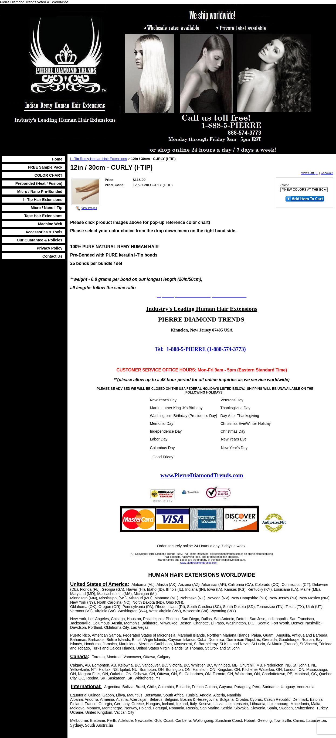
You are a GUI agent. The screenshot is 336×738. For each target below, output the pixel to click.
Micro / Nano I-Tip (46, 208)
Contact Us (52, 256)
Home (57, 159)
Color (284, 185)
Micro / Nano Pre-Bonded (39, 191)
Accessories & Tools (43, 232)
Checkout (327, 173)
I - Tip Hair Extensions (42, 199)
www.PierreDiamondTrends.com (201, 475)
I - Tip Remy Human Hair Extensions (98, 159)
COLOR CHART (48, 175)
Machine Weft (50, 224)
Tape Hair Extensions (43, 216)
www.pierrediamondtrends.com (198, 562)
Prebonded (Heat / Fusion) (38, 183)
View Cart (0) (309, 173)
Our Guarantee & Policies (39, 240)
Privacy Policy (49, 248)
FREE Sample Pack (45, 167)
